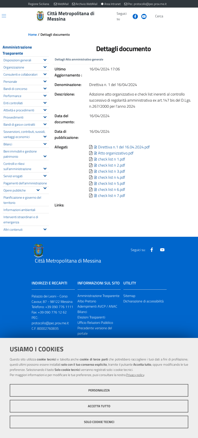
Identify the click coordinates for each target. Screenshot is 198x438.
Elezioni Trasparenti (91, 317)
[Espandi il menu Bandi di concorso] (45, 88)
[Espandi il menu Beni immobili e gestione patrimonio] (45, 155)
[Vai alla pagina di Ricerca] (167, 16)
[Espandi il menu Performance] (45, 95)
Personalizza (99, 390)
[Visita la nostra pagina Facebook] (133, 16)
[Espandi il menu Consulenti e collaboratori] (45, 73)
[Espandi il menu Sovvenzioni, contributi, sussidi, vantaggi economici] (45, 136)
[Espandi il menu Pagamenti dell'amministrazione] (45, 187)
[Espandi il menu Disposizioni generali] (45, 59)
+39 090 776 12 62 (52, 312)
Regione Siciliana (38, 4)
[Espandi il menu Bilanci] (45, 143)
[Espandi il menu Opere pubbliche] (38, 189)
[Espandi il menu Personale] (45, 80)
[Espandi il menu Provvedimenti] (45, 116)
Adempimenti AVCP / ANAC (97, 306)
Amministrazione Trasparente (17, 50)
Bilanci (82, 311)
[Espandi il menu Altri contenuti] (45, 228)
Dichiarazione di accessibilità (143, 301)
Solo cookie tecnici (99, 421)
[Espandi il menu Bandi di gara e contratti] (45, 123)
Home (32, 34)
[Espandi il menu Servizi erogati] (45, 175)
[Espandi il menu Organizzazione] (45, 66)
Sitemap (129, 295)
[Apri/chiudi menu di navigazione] (3, 15)
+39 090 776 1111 (59, 306)
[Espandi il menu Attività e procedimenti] (45, 109)
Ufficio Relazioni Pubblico (95, 322)
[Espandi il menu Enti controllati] (45, 102)
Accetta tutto (99, 406)
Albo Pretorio (86, 301)
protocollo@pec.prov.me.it (50, 323)
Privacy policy (135, 374)
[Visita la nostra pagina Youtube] (142, 16)
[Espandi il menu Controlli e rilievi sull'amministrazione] (45, 168)
